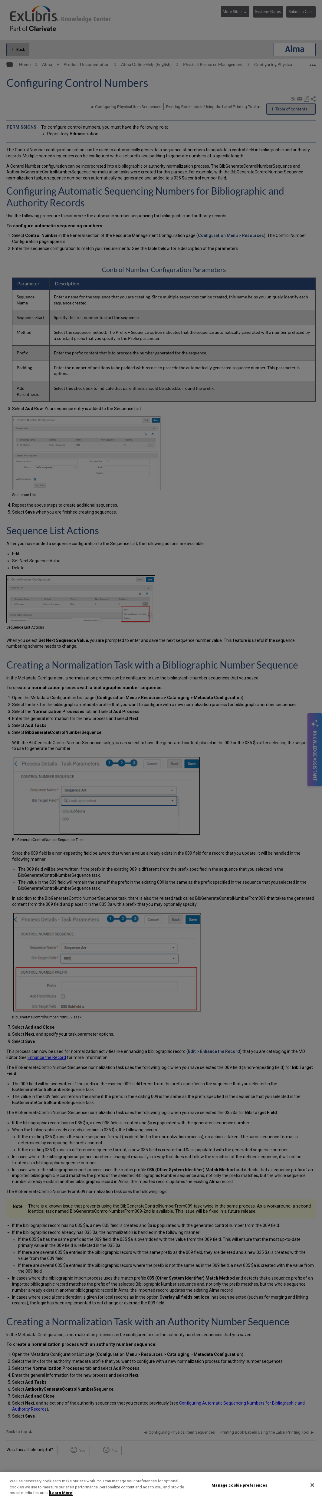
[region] (161, 1485)
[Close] (312, 1485)
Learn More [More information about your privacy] (61, 1493)
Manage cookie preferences (239, 1485)
